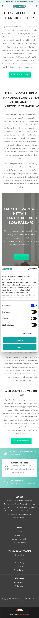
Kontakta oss (21, 257)
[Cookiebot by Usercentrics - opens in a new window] (28, 269)
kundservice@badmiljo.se (19, 518)
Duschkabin (19, 555)
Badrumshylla (19, 559)
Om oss (19, 532)
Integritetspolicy (19, 543)
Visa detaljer (28, 333)
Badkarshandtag (19, 570)
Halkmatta (19, 566)
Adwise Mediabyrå (23, 615)
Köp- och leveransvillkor (19, 539)
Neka (19, 347)
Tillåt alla (19, 340)
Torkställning (19, 563)
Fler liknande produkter (19, 74)
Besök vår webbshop (21, 441)
